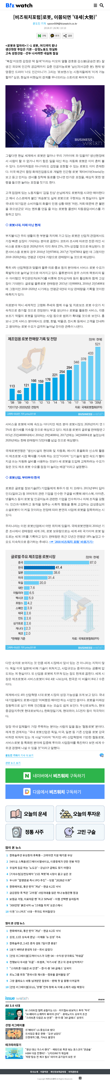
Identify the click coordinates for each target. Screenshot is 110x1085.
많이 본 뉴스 (13, 847)
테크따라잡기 (13, 1045)
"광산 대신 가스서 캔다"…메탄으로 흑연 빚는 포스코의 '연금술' (58, 1049)
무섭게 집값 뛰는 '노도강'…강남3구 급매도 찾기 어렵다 (40, 868)
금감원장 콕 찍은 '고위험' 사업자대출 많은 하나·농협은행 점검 (44, 893)
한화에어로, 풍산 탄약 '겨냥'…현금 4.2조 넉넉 (35, 886)
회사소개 (34, 1071)
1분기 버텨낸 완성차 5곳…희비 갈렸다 (31, 949)
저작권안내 (73, 1071)
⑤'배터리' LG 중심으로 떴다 (40, 1030)
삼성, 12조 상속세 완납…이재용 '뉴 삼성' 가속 (35, 937)
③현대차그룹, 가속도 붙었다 (40, 1037)
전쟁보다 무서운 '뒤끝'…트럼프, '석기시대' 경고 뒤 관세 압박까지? (46, 962)
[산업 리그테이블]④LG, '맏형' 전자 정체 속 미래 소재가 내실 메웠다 (47, 987)
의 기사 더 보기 (19, 755)
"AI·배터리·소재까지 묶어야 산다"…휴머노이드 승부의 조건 (56, 1014)
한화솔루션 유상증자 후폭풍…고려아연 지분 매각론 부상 (41, 855)
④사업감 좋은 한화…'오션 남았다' (43, 1033)
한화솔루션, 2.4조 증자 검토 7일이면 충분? (33, 943)
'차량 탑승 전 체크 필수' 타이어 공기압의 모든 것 (50, 1057)
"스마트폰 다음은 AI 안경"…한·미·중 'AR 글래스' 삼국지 (40, 968)
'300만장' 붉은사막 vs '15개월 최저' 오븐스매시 (36, 905)
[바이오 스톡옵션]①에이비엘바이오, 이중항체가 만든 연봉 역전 (45, 861)
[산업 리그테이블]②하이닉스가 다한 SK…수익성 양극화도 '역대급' (47, 956)
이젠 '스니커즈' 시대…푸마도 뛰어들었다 (32, 911)
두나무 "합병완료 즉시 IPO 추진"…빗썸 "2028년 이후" (40, 880)
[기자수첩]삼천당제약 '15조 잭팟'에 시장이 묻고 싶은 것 (40, 874)
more (101, 999)
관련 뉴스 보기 (13, 763)
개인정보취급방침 (58, 1071)
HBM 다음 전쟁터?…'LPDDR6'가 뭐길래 (46, 1053)
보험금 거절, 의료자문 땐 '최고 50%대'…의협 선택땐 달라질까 (44, 899)
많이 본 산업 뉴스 (15, 923)
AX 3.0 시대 (12, 1005)
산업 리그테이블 (15, 1025)
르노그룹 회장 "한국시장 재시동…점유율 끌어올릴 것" (40, 974)
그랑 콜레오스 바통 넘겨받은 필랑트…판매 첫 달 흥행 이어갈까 (44, 981)
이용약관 (44, 1071)
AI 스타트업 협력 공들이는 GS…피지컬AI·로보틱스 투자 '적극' (57, 1010)
